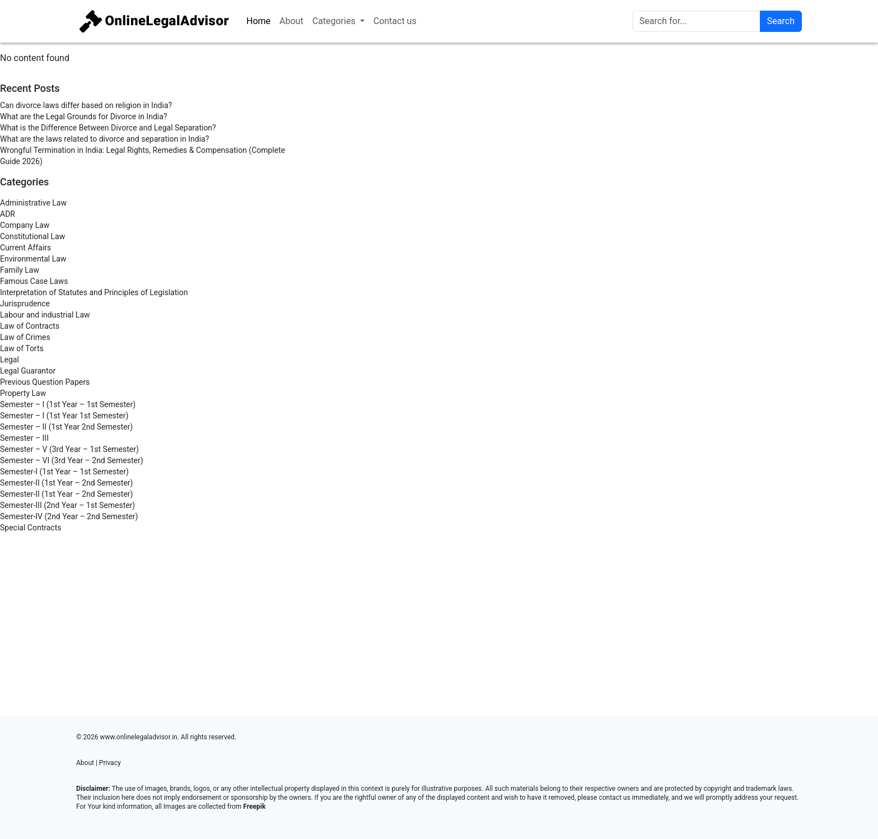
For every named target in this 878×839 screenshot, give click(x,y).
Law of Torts (22, 348)
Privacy (110, 763)
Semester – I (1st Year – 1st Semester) (68, 404)
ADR (7, 213)
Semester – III (24, 438)
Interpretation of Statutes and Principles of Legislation (94, 292)
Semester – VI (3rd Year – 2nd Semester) (71, 460)
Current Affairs (25, 247)
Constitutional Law (32, 236)
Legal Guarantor (27, 370)
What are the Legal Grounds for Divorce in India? (83, 116)
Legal (9, 359)
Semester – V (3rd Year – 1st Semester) (69, 449)
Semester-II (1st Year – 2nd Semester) (66, 482)
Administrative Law (33, 202)
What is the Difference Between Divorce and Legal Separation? (108, 127)
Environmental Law (33, 258)
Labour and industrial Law (45, 314)
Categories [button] (335, 21)
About (291, 21)
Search (781, 21)
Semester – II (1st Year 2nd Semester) (66, 426)
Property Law (23, 393)
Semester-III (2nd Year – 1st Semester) (67, 505)
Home (258, 21)
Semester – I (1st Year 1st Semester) (64, 415)
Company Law (24, 225)
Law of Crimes (25, 337)
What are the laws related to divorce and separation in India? (104, 138)
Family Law (19, 269)
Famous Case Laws (34, 281)
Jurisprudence (25, 303)
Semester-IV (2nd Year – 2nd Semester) (69, 516)
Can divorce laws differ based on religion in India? (86, 105)
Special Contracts (30, 527)
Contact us (395, 21)
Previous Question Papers (45, 381)
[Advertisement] (146, 620)
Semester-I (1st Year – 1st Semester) (64, 471)
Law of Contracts (29, 325)
